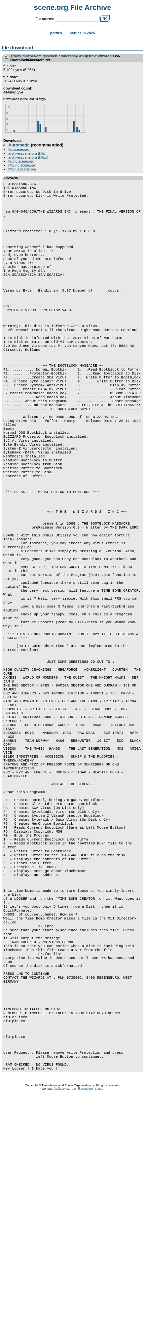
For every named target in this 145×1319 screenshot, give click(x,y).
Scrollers (64, 56)
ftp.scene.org (18, 149)
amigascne (45, 56)
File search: (44, 19)
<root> (15, 56)
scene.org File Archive (72, 7)
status (99, 1310)
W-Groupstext (85, 56)
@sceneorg (85, 1310)
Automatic (18, 144)
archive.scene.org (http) (27, 153)
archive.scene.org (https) (28, 157)
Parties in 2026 (82, 33)
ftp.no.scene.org (21, 161)
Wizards (105, 56)
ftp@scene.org (63, 1310)
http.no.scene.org (22, 165)
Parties (56, 33)
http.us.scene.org (22, 169)
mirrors (28, 56)
